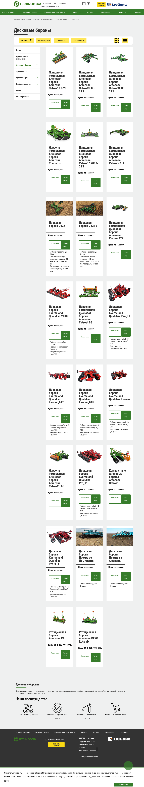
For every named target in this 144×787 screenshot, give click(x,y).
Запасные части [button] (29, 12)
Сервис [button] (89, 12)
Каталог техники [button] (8, 12)
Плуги (18, 50)
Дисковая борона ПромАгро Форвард (115, 556)
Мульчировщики (22, 96)
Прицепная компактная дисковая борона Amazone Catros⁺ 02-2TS (58, 80)
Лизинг (76, 12)
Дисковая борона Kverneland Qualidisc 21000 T (59, 313)
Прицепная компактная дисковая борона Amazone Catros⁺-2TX (117, 155)
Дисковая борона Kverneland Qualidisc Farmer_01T (56, 396)
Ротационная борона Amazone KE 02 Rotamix (89, 636)
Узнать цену (65, 104)
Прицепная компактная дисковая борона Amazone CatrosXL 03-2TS (117, 82)
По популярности (44, 41)
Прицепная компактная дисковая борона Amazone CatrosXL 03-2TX (87, 82)
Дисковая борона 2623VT (89, 224)
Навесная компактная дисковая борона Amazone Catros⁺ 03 (87, 314)
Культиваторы (27, 78)
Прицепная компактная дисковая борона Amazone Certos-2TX (117, 230)
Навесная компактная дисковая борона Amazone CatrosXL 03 (57, 478)
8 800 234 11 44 (49, 4)
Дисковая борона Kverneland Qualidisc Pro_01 (119, 311)
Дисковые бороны (27, 65)
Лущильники (21, 71)
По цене (26, 40)
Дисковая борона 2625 (57, 224)
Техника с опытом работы (54, 12)
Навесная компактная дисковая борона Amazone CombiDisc (57, 155)
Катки (18, 90)
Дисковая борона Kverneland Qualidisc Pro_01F (86, 477)
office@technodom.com (50, 7)
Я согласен (123, 784)
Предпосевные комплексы (22, 57)
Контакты (122, 12)
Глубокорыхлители (27, 84)
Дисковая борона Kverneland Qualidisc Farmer (119, 394)
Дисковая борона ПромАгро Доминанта (86, 556)
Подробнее (55, 103)
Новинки (61, 41)
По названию (79, 41)
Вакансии (138, 12)
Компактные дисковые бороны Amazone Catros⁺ (117, 477)
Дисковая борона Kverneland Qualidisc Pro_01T (56, 557)
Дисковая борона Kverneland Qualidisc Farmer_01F (86, 396)
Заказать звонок (101, 4)
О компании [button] (105, 12)
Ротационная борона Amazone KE (57, 635)
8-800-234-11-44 (56, 739)
